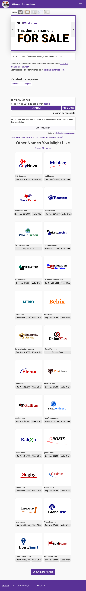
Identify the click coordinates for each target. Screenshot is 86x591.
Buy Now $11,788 (52, 248)
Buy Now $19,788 (52, 421)
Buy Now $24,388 (52, 283)
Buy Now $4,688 (51, 560)
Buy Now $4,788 (22, 421)
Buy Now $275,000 (22, 214)
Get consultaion (43, 128)
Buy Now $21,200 (52, 214)
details (47, 104)
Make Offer (68, 108)
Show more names (42, 571)
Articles (5, 585)
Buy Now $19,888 (23, 179)
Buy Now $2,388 (51, 491)
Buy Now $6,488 (52, 179)
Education (16, 83)
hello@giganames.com (54, 70)
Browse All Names (43, 148)
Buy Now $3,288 (51, 318)
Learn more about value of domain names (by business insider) (37, 137)
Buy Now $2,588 (23, 560)
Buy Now (36, 108)
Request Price (28, 248)
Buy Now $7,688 (22, 283)
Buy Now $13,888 (23, 352)
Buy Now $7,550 (23, 318)
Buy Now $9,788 (51, 387)
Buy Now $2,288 (23, 387)
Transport (26, 83)
